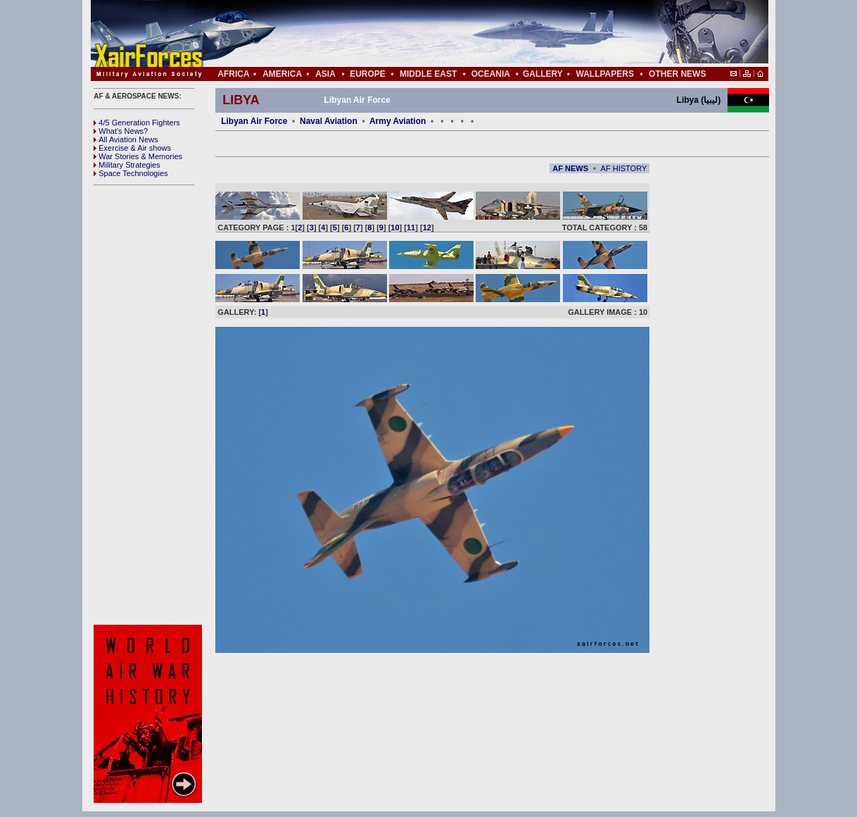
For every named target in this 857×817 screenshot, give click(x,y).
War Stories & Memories (138, 156)
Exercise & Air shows (132, 148)
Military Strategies (127, 165)
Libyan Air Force (254, 121)
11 (411, 227)
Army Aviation (397, 121)
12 (427, 227)
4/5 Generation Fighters (138, 122)
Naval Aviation (328, 121)
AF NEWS (570, 168)
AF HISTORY (624, 168)
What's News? (121, 131)
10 (395, 227)
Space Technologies (130, 173)
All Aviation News (126, 139)
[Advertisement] (471, 34)
